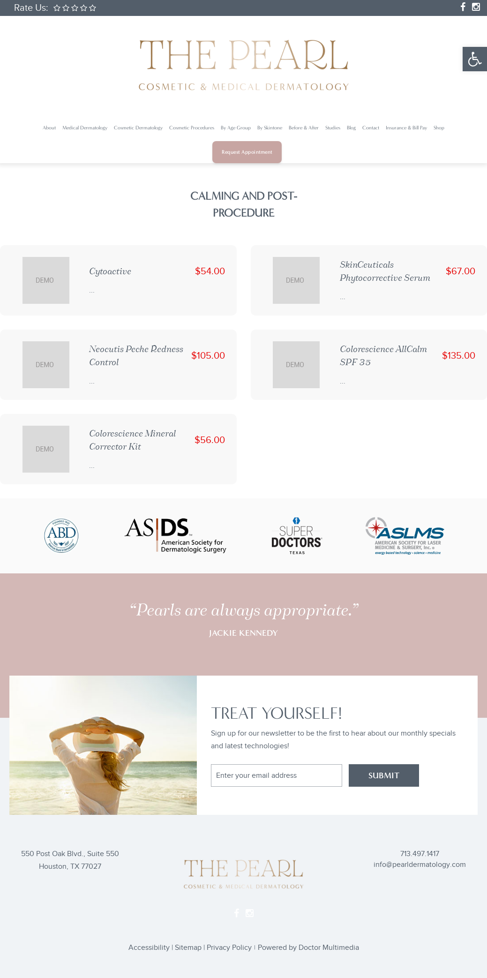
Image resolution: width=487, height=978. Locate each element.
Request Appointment (247, 152)
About (49, 128)
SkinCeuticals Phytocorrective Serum (385, 271)
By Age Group (236, 128)
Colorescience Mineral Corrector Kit (132, 440)
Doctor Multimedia (329, 947)
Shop (439, 128)
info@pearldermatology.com (420, 864)
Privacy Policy (229, 947)
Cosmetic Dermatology (138, 128)
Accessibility (149, 947)
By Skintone (269, 128)
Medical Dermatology (84, 128)
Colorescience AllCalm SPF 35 (383, 355)
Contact (370, 128)
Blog (351, 128)
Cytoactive (110, 271)
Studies (332, 128)
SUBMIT (383, 775)
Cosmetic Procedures (191, 128)
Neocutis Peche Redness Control (136, 355)
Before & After (304, 128)
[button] (475, 59)
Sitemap (188, 947)
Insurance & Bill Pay (406, 128)
